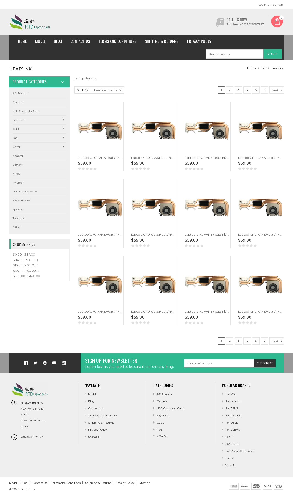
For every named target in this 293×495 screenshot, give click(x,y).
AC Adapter (20, 93)
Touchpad (19, 218)
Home (22, 41)
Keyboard (19, 120)
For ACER (232, 444)
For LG (229, 458)
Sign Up (277, 4)
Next (278, 90)
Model (40, 41)
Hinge (16, 173)
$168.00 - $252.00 (26, 265)
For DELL (231, 422)
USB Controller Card (26, 111)
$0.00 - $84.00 (24, 254)
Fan (263, 68)
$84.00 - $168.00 (25, 260)
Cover (16, 146)
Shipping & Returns (162, 41)
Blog (58, 41)
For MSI (230, 394)
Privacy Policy (199, 41)
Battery (18, 164)
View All (230, 465)
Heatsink (277, 68)
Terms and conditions (117, 41)
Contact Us (80, 41)
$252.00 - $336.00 (26, 270)
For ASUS (231, 408)
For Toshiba (233, 415)
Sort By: (83, 90)
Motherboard (21, 200)
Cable (16, 129)
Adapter (18, 155)
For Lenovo (232, 401)
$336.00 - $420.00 (26, 276)
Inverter (18, 182)
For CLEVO (232, 429)
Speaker (18, 209)
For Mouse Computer (239, 451)
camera (18, 102)
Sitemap (93, 436)
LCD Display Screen (25, 191)
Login (262, 4)
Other (17, 227)
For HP (230, 436)
